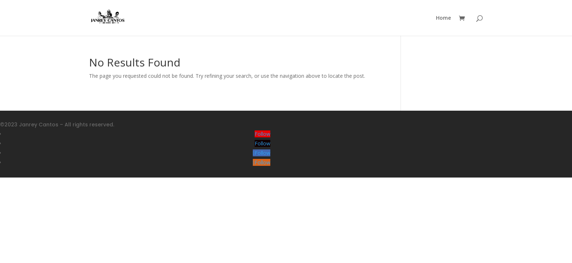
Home (443, 18)
